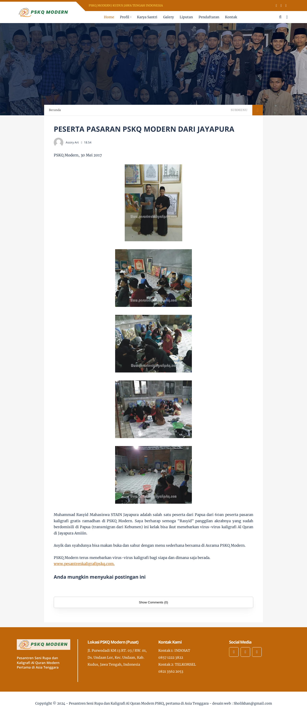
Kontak (231, 17)
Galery (168, 17)
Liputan (186, 17)
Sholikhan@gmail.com (253, 703)
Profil (124, 17)
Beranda (55, 110)
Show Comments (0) (153, 602)
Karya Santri (147, 17)
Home (109, 17)
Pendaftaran (209, 17)
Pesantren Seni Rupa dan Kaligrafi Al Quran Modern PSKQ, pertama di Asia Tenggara (139, 703)
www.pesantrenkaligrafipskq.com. (84, 563)
